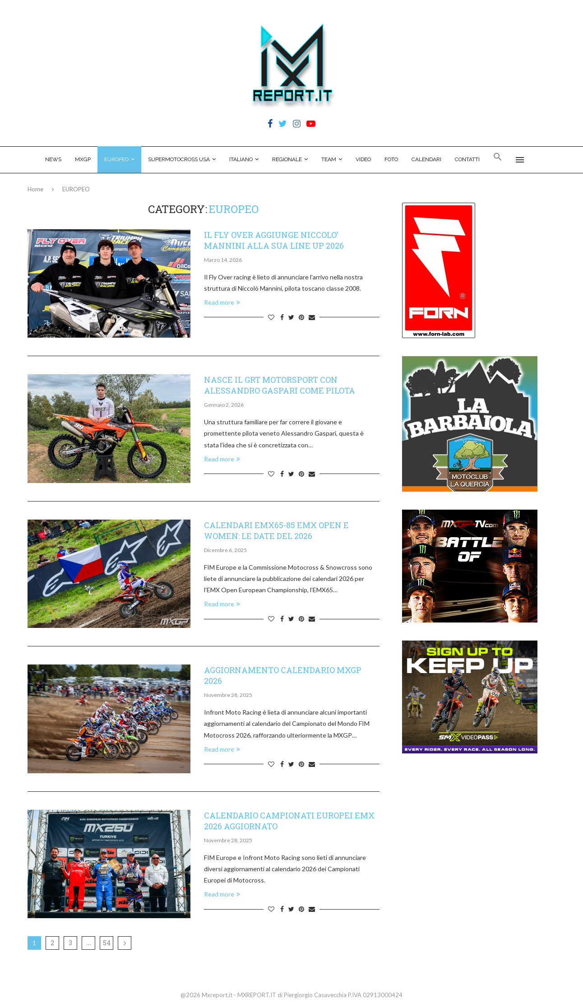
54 (107, 942)
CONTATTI (467, 159)
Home (35, 189)
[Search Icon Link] (497, 159)
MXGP (83, 159)
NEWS (53, 159)
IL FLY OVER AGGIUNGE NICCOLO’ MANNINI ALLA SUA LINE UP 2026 (274, 240)
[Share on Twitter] (291, 317)
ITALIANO (241, 159)
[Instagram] (297, 123)
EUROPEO (116, 159)
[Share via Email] (312, 317)
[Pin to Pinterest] (301, 317)
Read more (222, 302)
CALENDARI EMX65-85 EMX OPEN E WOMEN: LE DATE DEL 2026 (276, 530)
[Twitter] (282, 123)
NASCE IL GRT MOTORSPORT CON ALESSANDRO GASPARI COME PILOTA (279, 385)
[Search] (540, 160)
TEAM (328, 159)
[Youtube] (310, 123)
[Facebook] (270, 123)
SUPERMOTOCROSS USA (179, 159)
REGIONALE (287, 159)
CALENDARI (426, 159)
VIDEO (363, 159)
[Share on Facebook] (282, 317)
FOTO (391, 159)
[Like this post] (271, 317)
